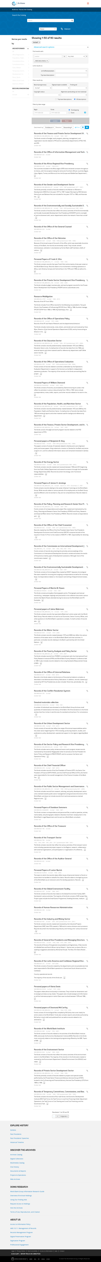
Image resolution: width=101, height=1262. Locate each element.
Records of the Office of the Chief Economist (53, 525)
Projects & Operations (18, 1175)
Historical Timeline (17, 1142)
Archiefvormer (18, 48)
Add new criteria (41, 61)
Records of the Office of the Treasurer (50, 826)
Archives (21, 3)
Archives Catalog (16, 1155)
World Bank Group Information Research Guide (27, 1191)
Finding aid (73, 85)
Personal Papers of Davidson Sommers (50, 808)
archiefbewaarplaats (47, 71)
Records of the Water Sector (46, 630)
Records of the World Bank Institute (49, 1029)
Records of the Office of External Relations (52, 672)
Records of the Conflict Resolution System (52, 691)
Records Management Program (21, 1232)
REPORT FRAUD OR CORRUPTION (30, 1254)
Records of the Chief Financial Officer (50, 766)
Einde (52, 109)
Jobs (56, 1251)
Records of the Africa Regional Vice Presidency (54, 164)
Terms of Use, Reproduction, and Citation (25, 1212)
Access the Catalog (25, 9)
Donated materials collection (46, 703)
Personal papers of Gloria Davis (47, 987)
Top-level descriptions (63, 99)
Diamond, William (18, 84)
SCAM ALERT (15, 1254)
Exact (71, 113)
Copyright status (39, 92)
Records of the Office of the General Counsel (53, 227)
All (13, 52)
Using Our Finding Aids (18, 1200)
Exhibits (13, 1130)
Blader (47, 29)
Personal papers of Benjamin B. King (49, 441)
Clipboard (64, 29)
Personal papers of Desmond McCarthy (51, 1008)
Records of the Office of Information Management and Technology (62, 152)
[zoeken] (72, 20)
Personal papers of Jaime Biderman (49, 609)
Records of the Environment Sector (49, 1050)
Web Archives (15, 1179)
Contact (62, 1251)
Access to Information (46, 1251)
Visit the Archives (16, 1208)
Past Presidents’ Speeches (19, 1138)
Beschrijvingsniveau (20, 88)
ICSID (48, 1259)
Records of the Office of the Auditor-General (52, 859)
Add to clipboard (87, 133)
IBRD (30, 1259)
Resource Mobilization (43, 297)
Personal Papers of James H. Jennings (50, 483)
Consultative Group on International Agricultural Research (21, 64)
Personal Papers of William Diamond (49, 383)
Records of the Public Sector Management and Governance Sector (62, 787)
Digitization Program (17, 1241)
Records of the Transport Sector (48, 838)
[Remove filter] (39, 42)
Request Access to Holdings (20, 1204)
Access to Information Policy (20, 1224)
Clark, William (16, 67)
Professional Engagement (19, 1245)
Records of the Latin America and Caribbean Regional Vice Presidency (63, 961)
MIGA (43, 1259)
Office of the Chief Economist (21, 80)
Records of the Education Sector (48, 341)
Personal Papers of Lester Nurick (48, 870)
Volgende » (63, 1116)
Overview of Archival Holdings (21, 1196)
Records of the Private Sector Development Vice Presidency (59, 280)
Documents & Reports (18, 1171)
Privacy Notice (21, 1251)
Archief (14, 94)
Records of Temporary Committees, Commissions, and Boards (60, 1092)
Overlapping (74, 110)
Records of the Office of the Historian (50, 238)
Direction (58, 127)
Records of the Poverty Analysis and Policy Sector (55, 651)
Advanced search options (44, 47)
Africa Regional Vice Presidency (21, 54)
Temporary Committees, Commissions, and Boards (21, 71)
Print (77, 127)
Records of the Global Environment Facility (52, 889)
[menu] (88, 3)
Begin (35, 109)
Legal (13, 1251)
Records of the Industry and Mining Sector (52, 919)
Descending (67, 127)
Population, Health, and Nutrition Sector (21, 58)
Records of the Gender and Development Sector (54, 185)
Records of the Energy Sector (46, 462)
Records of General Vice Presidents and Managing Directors (59, 940)
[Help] (85, 112)
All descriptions (80, 99)
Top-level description (47, 75)
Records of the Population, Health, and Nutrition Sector (57, 404)
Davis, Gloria (16, 77)
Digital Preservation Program (20, 1236)
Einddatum (49, 127)
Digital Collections (16, 1159)
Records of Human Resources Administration (53, 908)
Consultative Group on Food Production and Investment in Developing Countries (21, 61)
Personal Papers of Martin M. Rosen (49, 588)
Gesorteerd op (38, 127)
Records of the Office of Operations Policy (52, 319)
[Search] (50, 20)
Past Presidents (15, 1134)
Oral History (14, 1167)
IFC (39, 1259)
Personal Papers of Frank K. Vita (48, 259)
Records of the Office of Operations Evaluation (54, 362)
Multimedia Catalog (17, 1163)
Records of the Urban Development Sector (52, 724)
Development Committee (20, 74)
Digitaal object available (59, 85)
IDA (35, 1259)
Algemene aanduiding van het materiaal (73, 92)
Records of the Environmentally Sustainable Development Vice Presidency (65, 567)
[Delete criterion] (86, 56)
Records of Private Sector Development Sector (54, 1071)
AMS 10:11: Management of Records (23, 1228)
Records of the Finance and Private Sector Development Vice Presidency (65, 134)
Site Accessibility (32, 1251)
